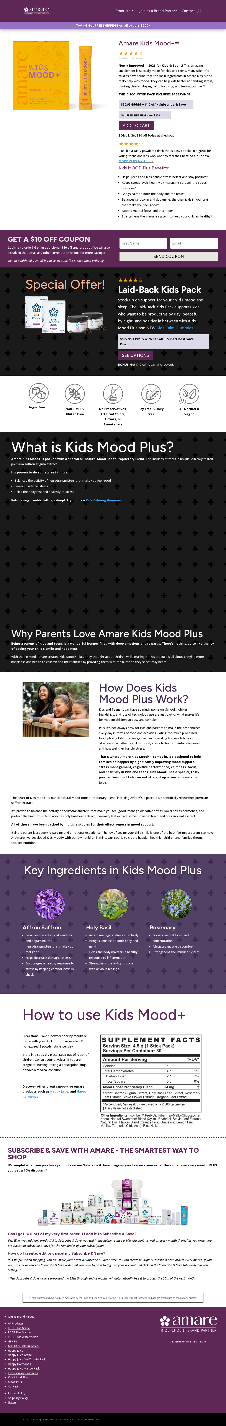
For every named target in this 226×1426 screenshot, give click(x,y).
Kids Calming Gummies (104, 500)
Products (122, 10)
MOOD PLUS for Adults (136, 161)
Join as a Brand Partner (158, 10)
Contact (188, 10)
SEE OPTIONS (135, 355)
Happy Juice (15, 1350)
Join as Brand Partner (22, 1316)
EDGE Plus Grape (19, 1328)
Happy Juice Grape (20, 1355)
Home (12, 1402)
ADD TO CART (136, 125)
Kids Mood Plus (18, 1377)
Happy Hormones (19, 1364)
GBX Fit (12, 1341)
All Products (16, 1323)
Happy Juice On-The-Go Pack (27, 1359)
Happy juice (59, 1091)
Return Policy (16, 1393)
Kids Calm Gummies (175, 327)
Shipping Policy (18, 1398)
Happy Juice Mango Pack (24, 1368)
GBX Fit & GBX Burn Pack (23, 1346)
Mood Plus (15, 1382)
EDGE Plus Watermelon (23, 1337)
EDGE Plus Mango (19, 1332)
